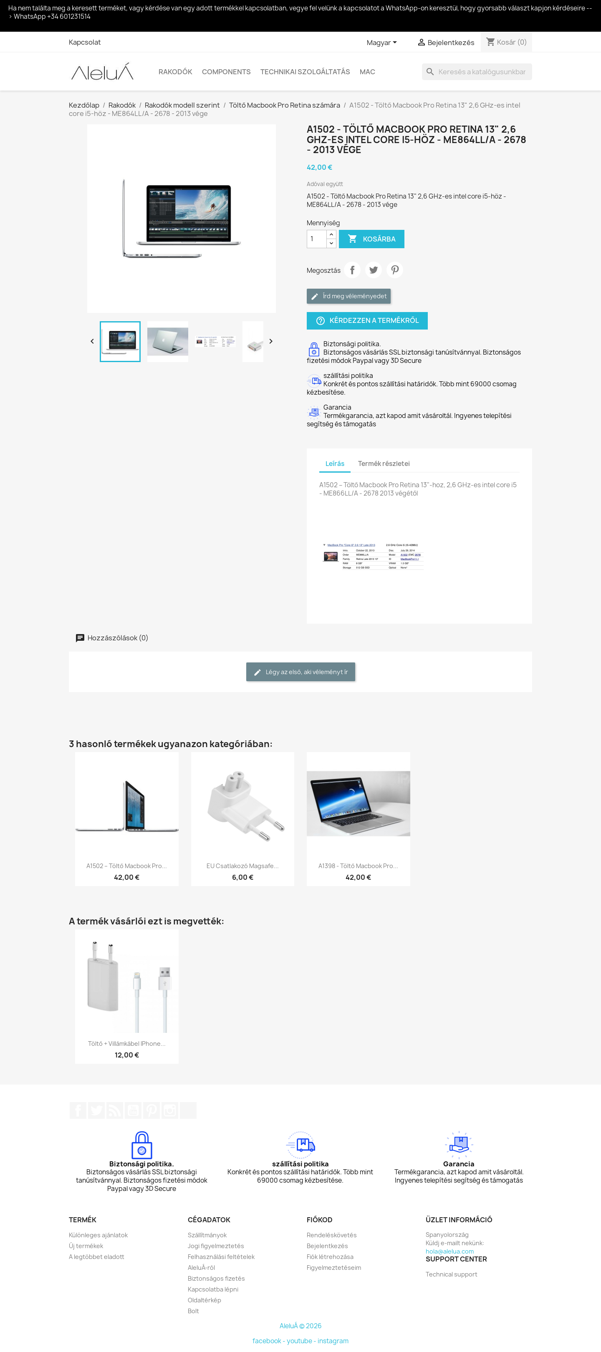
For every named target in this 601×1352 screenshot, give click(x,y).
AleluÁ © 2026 (301, 1326)
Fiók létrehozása (330, 1257)
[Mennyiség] (317, 239)
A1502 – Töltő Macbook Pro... (126, 866)
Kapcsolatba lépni (213, 1289)
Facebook (78, 1110)
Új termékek (86, 1246)
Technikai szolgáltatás (305, 71)
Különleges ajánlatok (98, 1235)
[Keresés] (477, 71)
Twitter (96, 1110)
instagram (333, 1341)
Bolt (193, 1311)
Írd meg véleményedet (349, 296)
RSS (114, 1110)
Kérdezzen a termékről (367, 320)
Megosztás (352, 270)
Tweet (373, 270)
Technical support (451, 1274)
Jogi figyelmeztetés (216, 1246)
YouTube (133, 1110)
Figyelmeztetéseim (334, 1267)
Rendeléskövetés (332, 1235)
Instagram (170, 1110)
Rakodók (175, 71)
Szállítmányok (207, 1235)
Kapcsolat (85, 42)
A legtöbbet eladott (96, 1257)
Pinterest (394, 270)
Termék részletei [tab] (384, 463)
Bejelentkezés (327, 1246)
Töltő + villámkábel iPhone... (127, 1043)
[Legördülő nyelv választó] (383, 43)
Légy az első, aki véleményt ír (300, 672)
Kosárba (372, 239)
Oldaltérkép (204, 1300)
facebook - (270, 1341)
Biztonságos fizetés (216, 1278)
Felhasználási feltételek (221, 1257)
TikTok (188, 1110)
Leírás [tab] (335, 463)
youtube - (302, 1341)
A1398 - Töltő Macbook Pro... (358, 866)
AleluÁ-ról (201, 1267)
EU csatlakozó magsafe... (243, 866)
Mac (367, 71)
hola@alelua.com (450, 1251)
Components (226, 71)
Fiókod (320, 1219)
